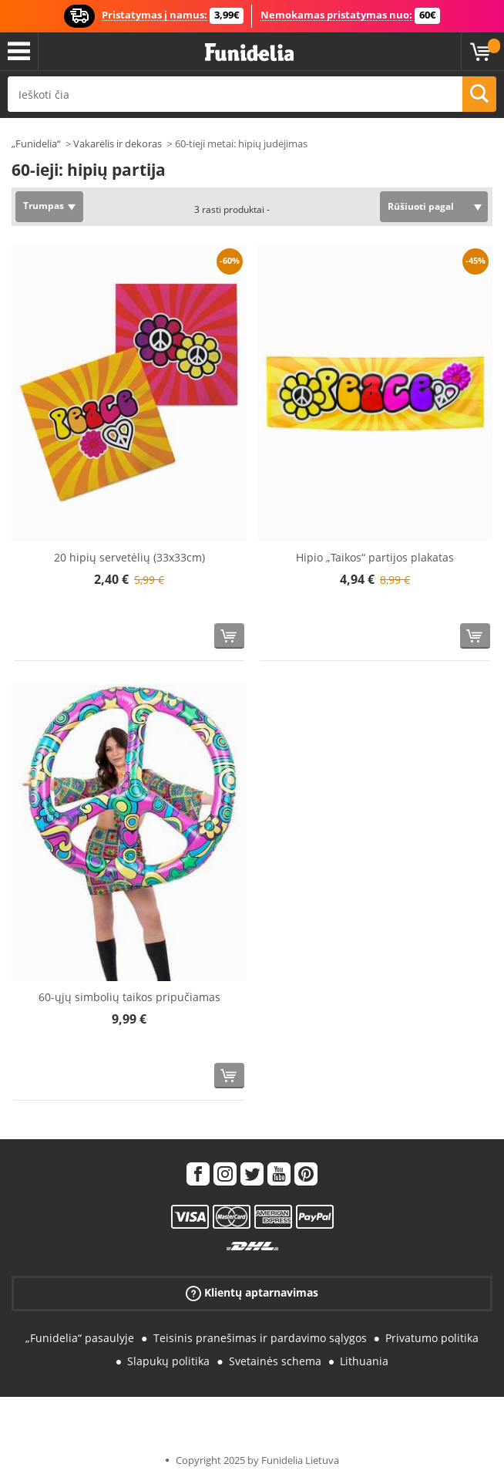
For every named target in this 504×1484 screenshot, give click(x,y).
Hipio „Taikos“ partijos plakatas (375, 557)
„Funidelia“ (36, 143)
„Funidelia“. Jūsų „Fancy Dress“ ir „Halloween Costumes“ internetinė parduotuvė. (249, 52)
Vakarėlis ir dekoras (117, 143)
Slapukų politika (168, 1361)
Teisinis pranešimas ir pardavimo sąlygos (260, 1338)
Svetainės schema (275, 1361)
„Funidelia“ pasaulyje (79, 1338)
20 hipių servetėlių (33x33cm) (129, 557)
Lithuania (364, 1361)
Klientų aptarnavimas (252, 1292)
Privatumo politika (432, 1338)
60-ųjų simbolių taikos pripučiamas (129, 997)
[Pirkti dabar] (229, 636)
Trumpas (43, 205)
